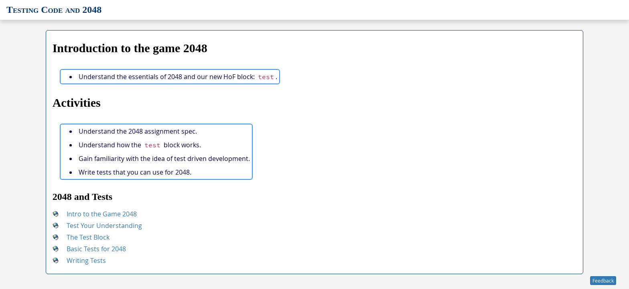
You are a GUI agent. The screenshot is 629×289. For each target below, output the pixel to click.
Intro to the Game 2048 (102, 214)
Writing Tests (86, 260)
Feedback (603, 280)
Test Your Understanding (104, 225)
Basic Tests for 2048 (96, 248)
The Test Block (88, 237)
